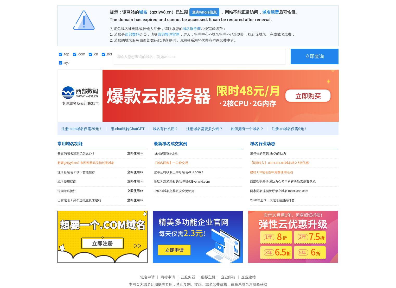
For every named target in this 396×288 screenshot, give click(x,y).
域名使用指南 (100, 181)
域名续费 (270, 12)
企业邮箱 (228, 277)
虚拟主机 (208, 277)
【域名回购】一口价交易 (171, 163)
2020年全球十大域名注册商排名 (272, 200)
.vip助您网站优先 (165, 153)
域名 (143, 12)
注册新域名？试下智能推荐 (100, 172)
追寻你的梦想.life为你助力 (268, 153)
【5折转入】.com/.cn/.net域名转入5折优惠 (279, 163)
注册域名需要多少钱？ (204, 129)
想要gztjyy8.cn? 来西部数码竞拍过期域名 (86, 163)
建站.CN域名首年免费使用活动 (271, 172)
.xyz (64, 63)
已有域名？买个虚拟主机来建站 (100, 200)
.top (64, 54)
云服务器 (188, 277)
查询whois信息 (204, 12)
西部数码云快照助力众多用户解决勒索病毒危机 (283, 181)
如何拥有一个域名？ (247, 129)
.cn (93, 54)
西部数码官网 (169, 34)
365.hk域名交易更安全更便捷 (174, 191)
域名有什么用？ (165, 129)
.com (79, 54)
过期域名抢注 (100, 191)
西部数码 (132, 34)
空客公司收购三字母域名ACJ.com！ (179, 172)
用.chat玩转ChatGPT (128, 129)
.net (107, 54)
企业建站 (248, 277)
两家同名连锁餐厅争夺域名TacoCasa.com (279, 191)
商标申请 (168, 277)
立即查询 (314, 56)
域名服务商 (192, 29)
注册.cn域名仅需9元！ (290, 129)
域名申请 (147, 277)
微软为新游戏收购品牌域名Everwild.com (182, 181)
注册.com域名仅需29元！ (82, 129)
